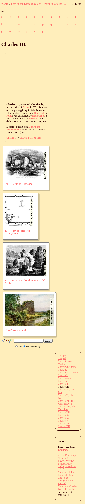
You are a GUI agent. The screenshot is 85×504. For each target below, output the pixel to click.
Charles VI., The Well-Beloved (66, 402)
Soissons (33, 118)
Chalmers (63, 449)
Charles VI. (63, 423)
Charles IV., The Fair (30, 137)
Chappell (62, 355)
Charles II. (11, 137)
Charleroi (62, 381)
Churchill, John (65, 475)
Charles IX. (64, 415)
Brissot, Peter (64, 463)
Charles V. (63, 420)
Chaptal (62, 358)
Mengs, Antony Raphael (65, 482)
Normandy (39, 113)
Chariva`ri (63, 375)
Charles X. (63, 418)
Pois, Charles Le (66, 489)
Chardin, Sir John (67, 367)
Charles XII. (64, 426)
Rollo (9, 115)
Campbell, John (66, 472)
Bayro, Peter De (66, 460)
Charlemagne (64, 378)
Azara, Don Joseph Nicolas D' (67, 456)
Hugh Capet (38, 115)
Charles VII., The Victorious (66, 408)
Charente (62, 369)
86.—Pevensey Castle (16, 330)
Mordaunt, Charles (67, 486)
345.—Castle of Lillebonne (18, 184)
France (26, 107)
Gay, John (63, 477)
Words (4, 4)
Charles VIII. (64, 412)
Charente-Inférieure (68, 372)
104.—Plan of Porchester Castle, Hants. (17, 232)
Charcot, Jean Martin (65, 362)
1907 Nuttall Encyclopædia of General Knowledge (36, 4)
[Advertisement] (45, 78)
